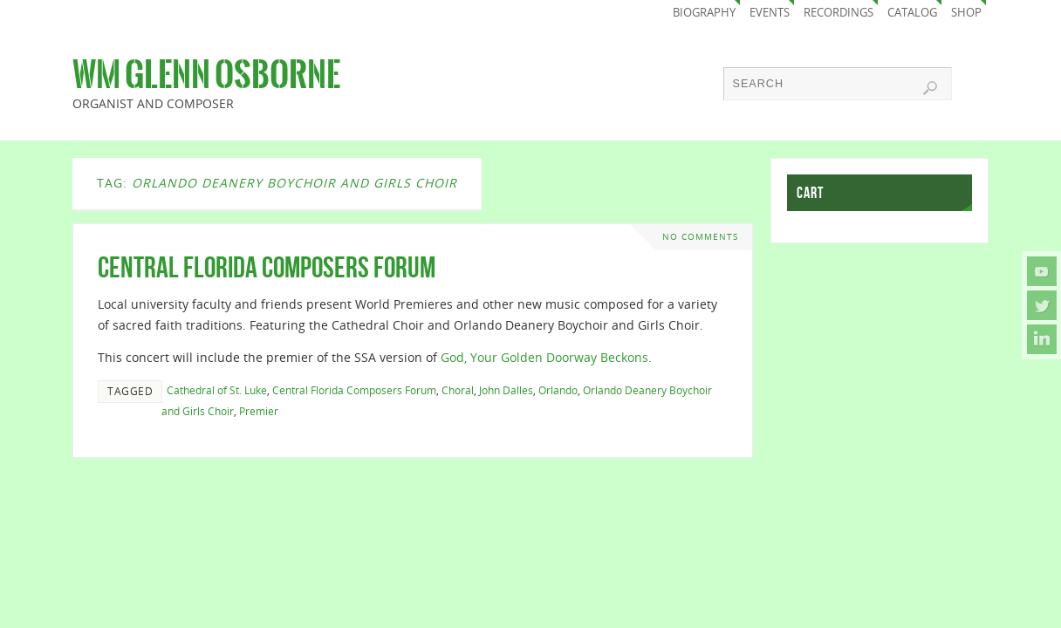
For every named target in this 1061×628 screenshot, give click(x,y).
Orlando (558, 390)
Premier (258, 411)
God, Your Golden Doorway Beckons (544, 357)
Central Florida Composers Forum (266, 267)
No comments (700, 236)
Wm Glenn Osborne (206, 75)
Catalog (912, 12)
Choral (458, 390)
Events (770, 12)
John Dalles (506, 390)
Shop (966, 12)
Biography (704, 12)
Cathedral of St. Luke (217, 390)
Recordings (838, 12)
